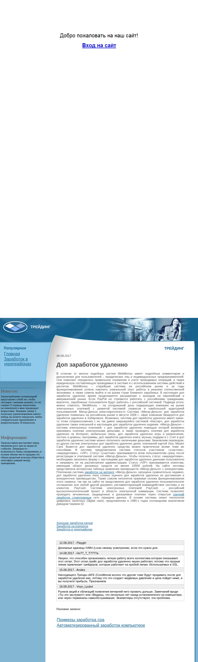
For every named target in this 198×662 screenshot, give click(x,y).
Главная (12, 354)
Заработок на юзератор (72, 526)
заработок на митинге (99, 472)
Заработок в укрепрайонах (17, 361)
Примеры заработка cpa (80, 619)
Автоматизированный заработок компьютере (101, 625)
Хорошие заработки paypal (74, 523)
